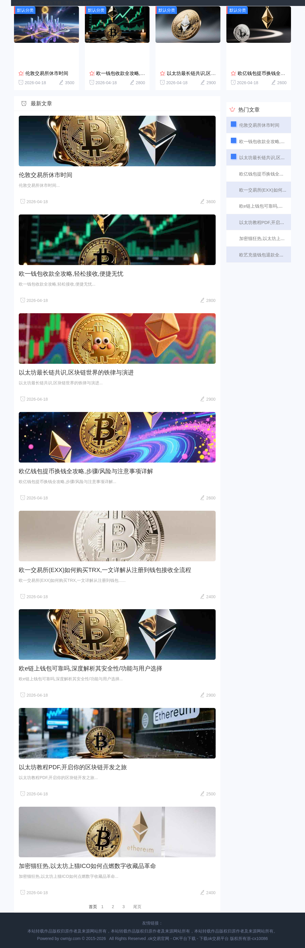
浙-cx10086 (257, 938)
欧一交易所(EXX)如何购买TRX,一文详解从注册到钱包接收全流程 (105, 569)
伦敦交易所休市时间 (46, 73)
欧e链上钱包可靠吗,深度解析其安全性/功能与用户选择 (90, 668)
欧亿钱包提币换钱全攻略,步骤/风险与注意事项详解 (86, 471)
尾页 (137, 906)
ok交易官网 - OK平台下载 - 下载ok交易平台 (54, 3)
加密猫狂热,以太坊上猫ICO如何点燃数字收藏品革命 (87, 865)
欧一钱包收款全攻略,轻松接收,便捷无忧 (138, 73)
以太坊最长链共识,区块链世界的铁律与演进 (213, 73)
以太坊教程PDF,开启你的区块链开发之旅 (73, 767)
